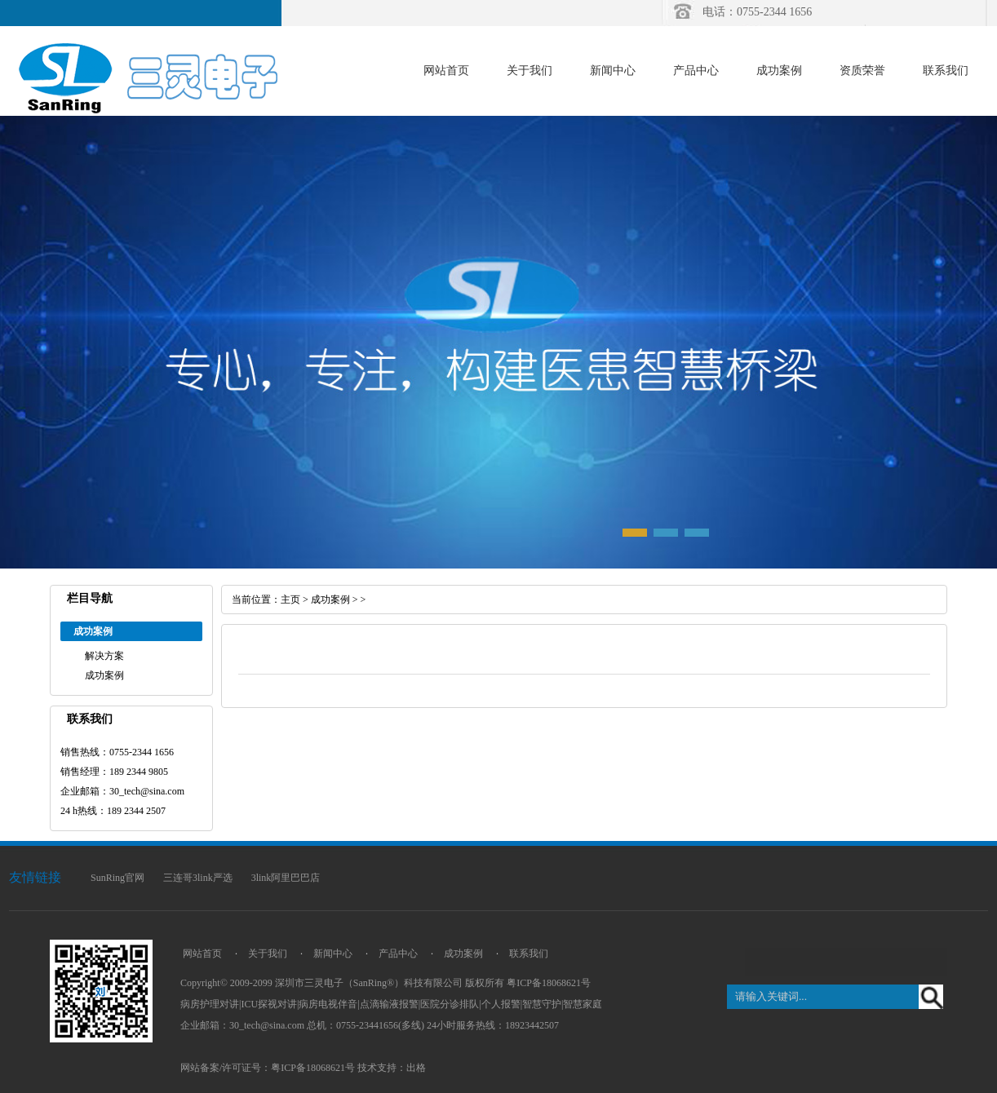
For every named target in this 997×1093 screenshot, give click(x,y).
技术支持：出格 (391, 1067)
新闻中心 (613, 70)
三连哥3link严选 (198, 877)
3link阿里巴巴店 (286, 877)
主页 (290, 599)
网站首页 (446, 70)
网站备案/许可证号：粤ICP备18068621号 (267, 1067)
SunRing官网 (117, 877)
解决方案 (104, 656)
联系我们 (945, 70)
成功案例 (779, 70)
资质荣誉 (862, 70)
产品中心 (696, 70)
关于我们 (529, 70)
